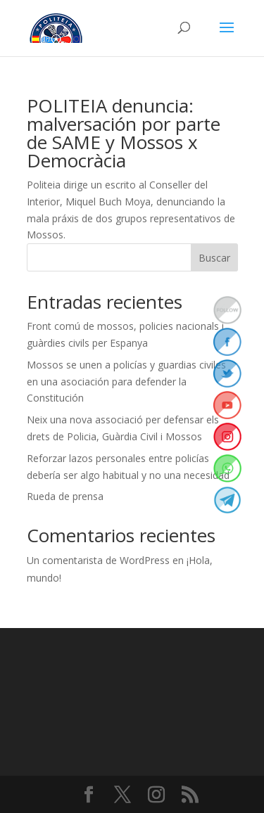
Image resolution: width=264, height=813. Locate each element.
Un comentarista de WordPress (98, 560)
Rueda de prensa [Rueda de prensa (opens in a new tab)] (65, 496)
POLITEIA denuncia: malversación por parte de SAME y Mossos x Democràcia (123, 133)
